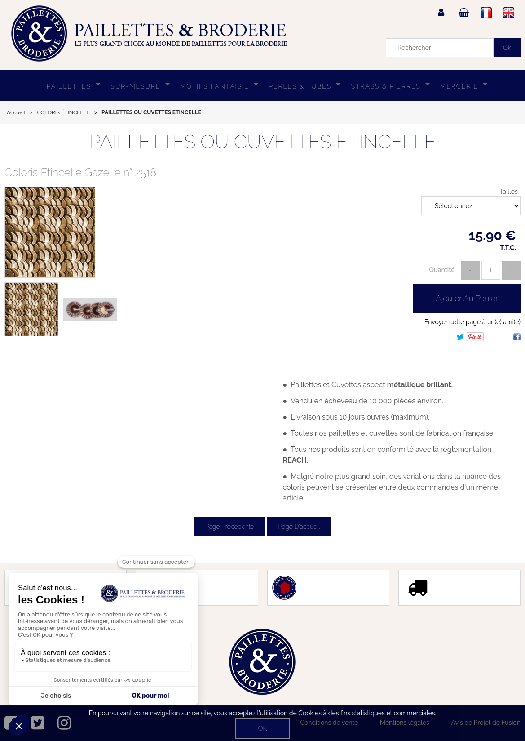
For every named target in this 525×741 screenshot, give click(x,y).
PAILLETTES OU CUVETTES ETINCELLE (262, 142)
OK (262, 728)
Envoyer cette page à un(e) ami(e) (472, 322)
